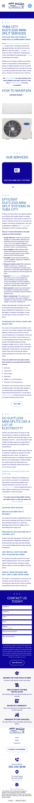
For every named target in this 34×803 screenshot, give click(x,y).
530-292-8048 (17, 766)
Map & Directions (17, 780)
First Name (6, 606)
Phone (4, 616)
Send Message (17, 663)
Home (17, 737)
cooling (28, 50)
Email (4, 621)
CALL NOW (17, 404)
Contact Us (17, 743)
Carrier (28, 55)
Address (5, 626)
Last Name (6, 611)
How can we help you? (9, 636)
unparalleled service (7, 487)
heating (21, 50)
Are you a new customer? (10, 631)
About (17, 740)
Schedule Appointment (17, 749)
